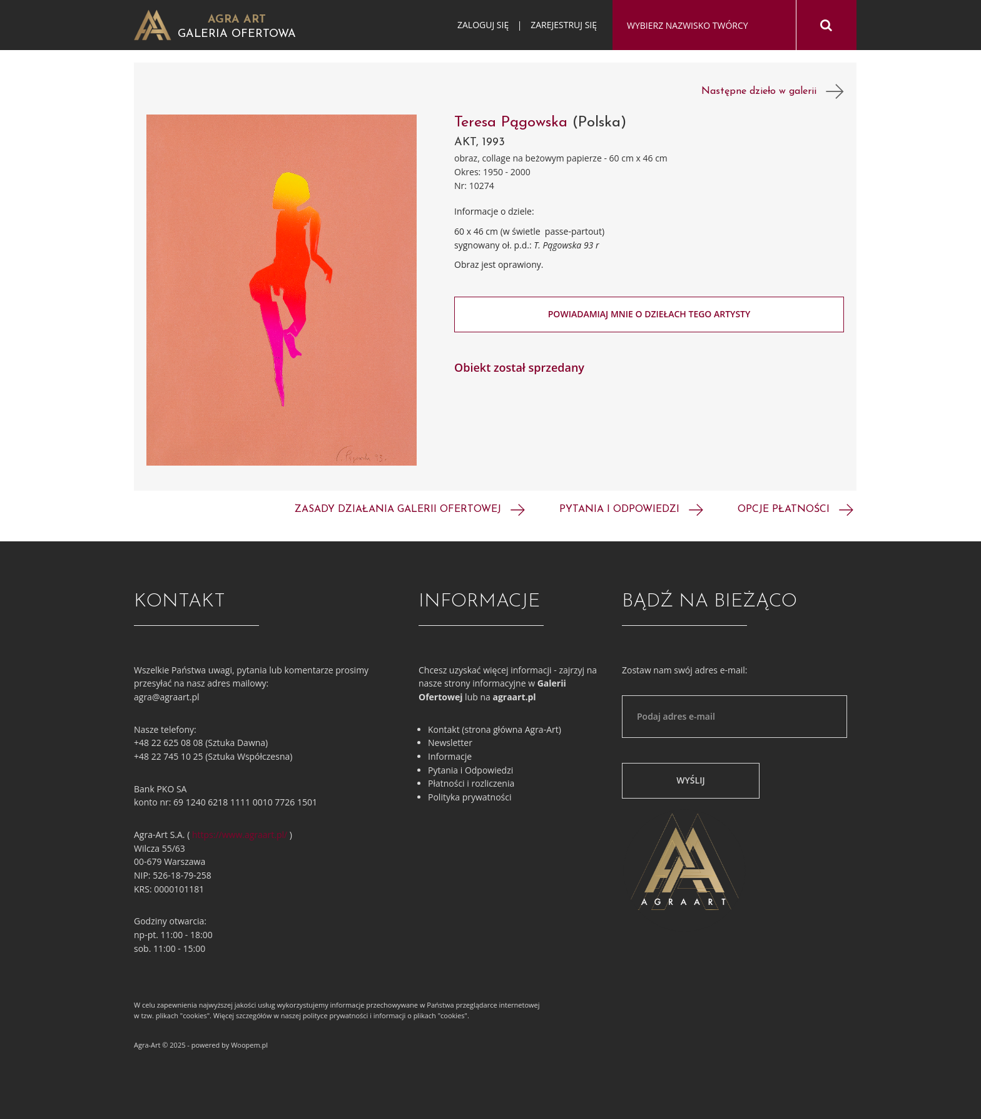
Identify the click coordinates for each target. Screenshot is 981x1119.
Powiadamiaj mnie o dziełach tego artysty (649, 314)
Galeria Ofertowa (237, 34)
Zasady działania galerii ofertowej (410, 509)
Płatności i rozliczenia (471, 783)
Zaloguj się (483, 25)
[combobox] (704, 25)
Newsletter (450, 743)
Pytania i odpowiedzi (631, 509)
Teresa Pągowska (510, 122)
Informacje (450, 756)
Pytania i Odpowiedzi (470, 770)
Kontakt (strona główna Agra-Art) (494, 729)
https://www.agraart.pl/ (240, 835)
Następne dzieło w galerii (772, 91)
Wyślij (690, 780)
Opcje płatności (795, 509)
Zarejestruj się (564, 25)
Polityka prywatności (470, 797)
